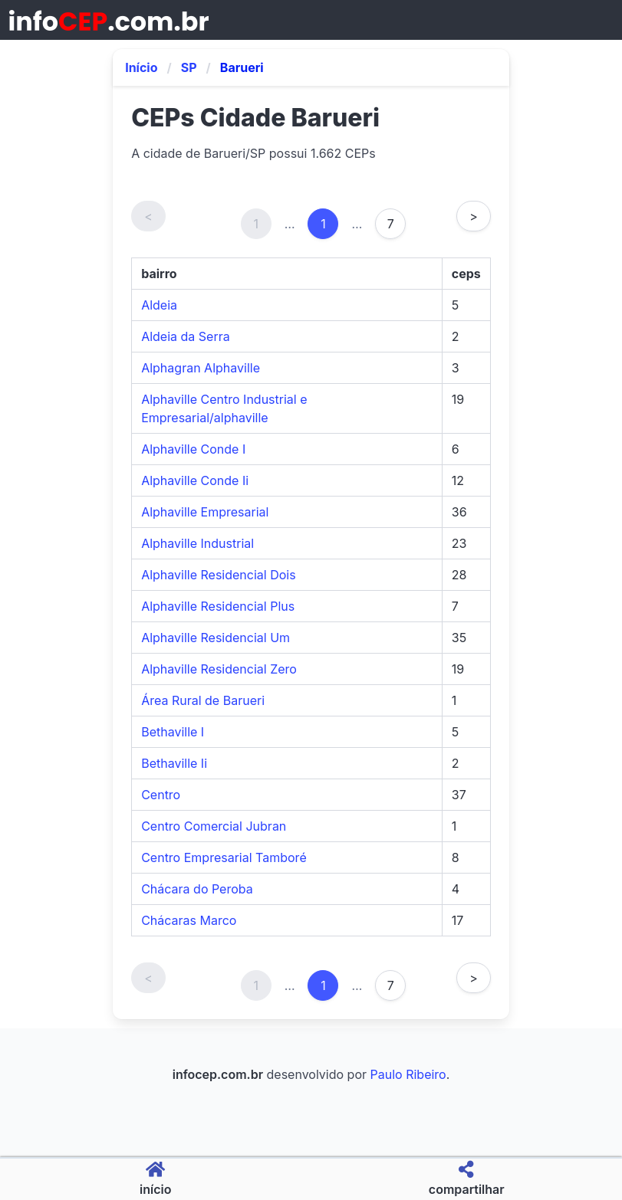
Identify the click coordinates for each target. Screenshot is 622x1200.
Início (141, 67)
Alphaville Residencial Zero (219, 669)
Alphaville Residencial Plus (218, 606)
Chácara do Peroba (197, 889)
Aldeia (159, 305)
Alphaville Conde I (193, 449)
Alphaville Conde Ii (194, 480)
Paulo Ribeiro (408, 1074)
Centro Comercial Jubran (213, 826)
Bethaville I (172, 731)
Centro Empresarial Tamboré (224, 857)
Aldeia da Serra (185, 336)
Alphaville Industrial (197, 543)
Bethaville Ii (174, 763)
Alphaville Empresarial (204, 512)
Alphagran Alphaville (200, 367)
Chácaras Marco (188, 920)
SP (189, 67)
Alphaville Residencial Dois (218, 574)
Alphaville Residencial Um (215, 637)
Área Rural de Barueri (203, 700)
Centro (160, 794)
